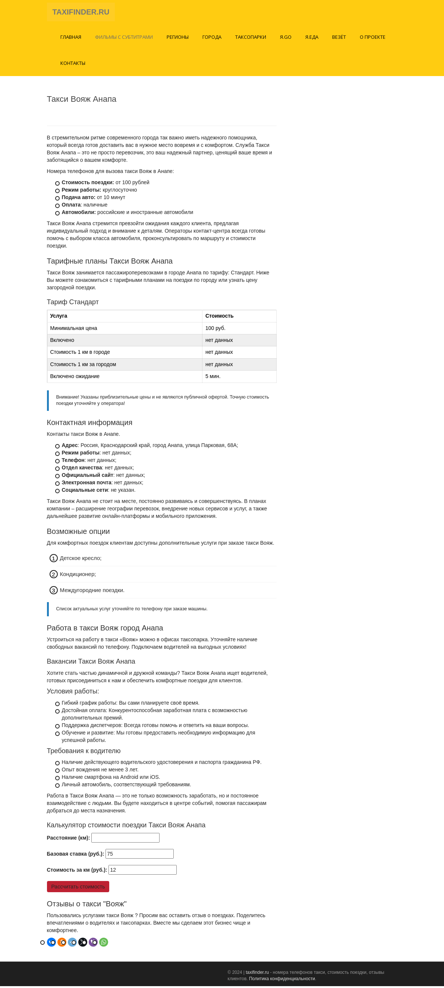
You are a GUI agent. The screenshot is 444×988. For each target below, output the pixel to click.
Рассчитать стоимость (78, 889)
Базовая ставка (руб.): (75, 856)
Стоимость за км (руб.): (77, 872)
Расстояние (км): (68, 840)
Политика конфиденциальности (282, 981)
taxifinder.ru (257, 974)
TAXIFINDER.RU (81, 13)
